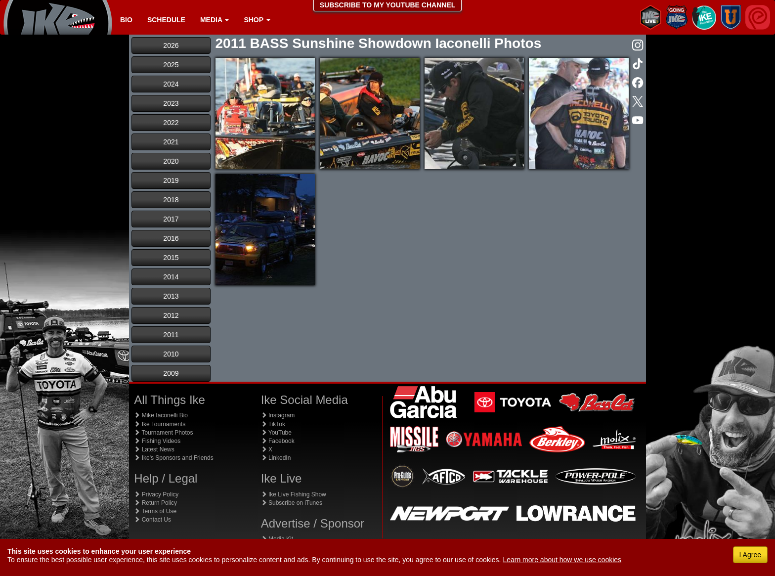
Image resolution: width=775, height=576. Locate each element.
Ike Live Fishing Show (293, 494)
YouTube (276, 432)
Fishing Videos (157, 441)
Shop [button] (257, 20)
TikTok (273, 424)
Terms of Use (155, 511)
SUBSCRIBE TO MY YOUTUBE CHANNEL (388, 5)
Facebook (278, 441)
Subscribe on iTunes (291, 502)
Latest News (154, 449)
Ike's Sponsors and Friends (173, 457)
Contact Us (152, 519)
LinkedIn (276, 457)
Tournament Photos (163, 432)
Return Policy (155, 502)
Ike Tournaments (159, 424)
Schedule (166, 20)
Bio (126, 20)
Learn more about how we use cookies (562, 560)
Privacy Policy (156, 494)
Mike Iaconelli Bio (161, 415)
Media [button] (214, 20)
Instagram (278, 415)
